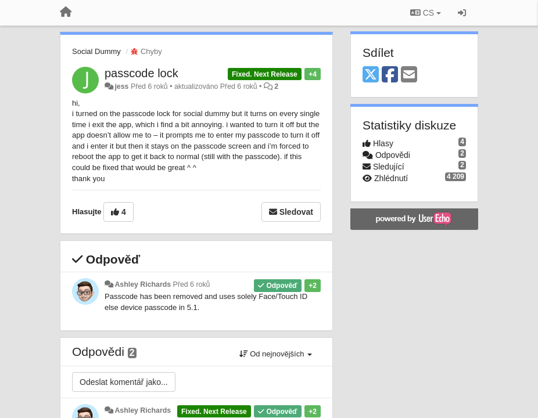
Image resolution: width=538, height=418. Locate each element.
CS (425, 12)
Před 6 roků (191, 284)
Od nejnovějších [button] (275, 353)
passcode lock (141, 73)
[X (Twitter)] (371, 75)
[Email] (409, 75)
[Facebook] (390, 75)
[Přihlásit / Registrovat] (461, 13)
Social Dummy (96, 51)
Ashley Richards (142, 284)
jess (121, 86)
